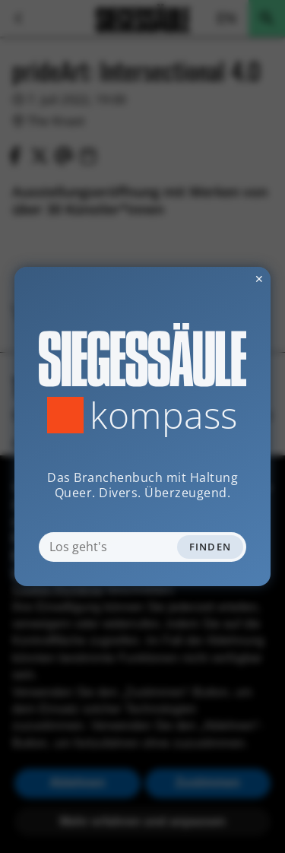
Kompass (164, 415)
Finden (210, 546)
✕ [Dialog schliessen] (221, 278)
